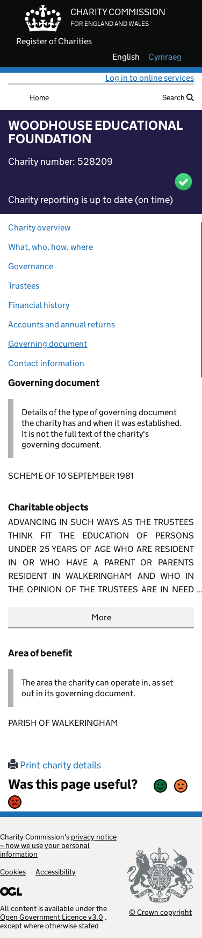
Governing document (47, 344)
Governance (30, 266)
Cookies (13, 872)
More (101, 617)
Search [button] (178, 97)
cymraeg (165, 57)
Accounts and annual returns (61, 324)
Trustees (23, 286)
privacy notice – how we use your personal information (58, 845)
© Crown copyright (160, 911)
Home (39, 97)
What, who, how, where (50, 247)
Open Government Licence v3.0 (51, 917)
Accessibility (55, 872)
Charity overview (39, 227)
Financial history (38, 305)
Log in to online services (149, 78)
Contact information (46, 363)
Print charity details (54, 765)
